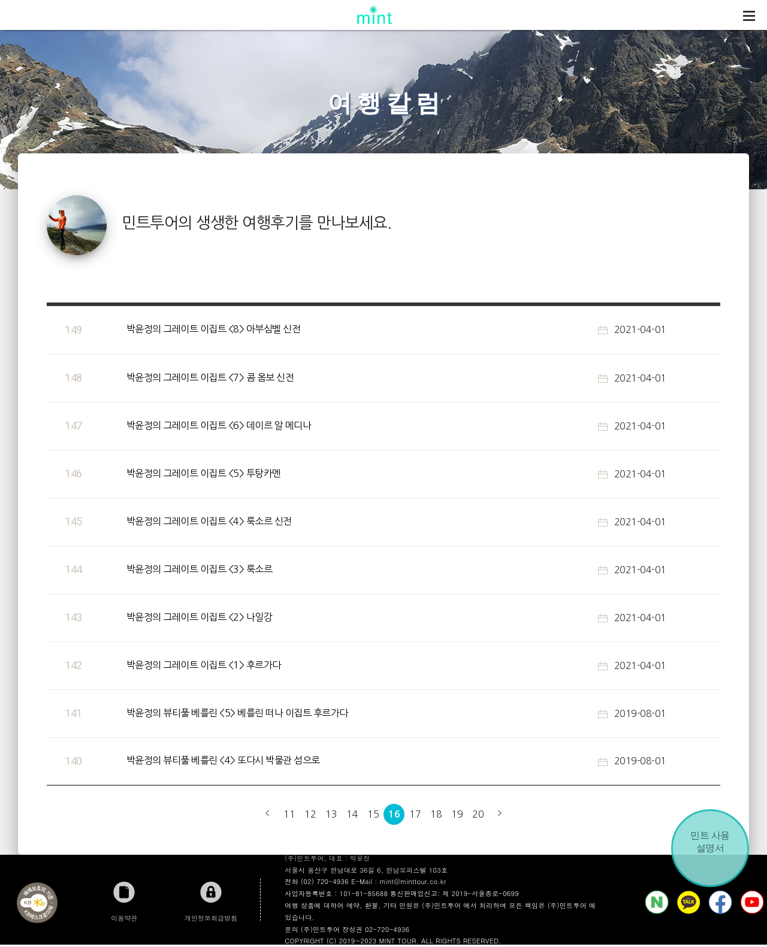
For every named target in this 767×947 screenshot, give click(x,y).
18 (436, 814)
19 (457, 814)
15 (373, 814)
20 (478, 814)
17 (415, 814)
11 (289, 814)
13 (331, 814)
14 (352, 814)
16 (394, 814)
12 (310, 814)
